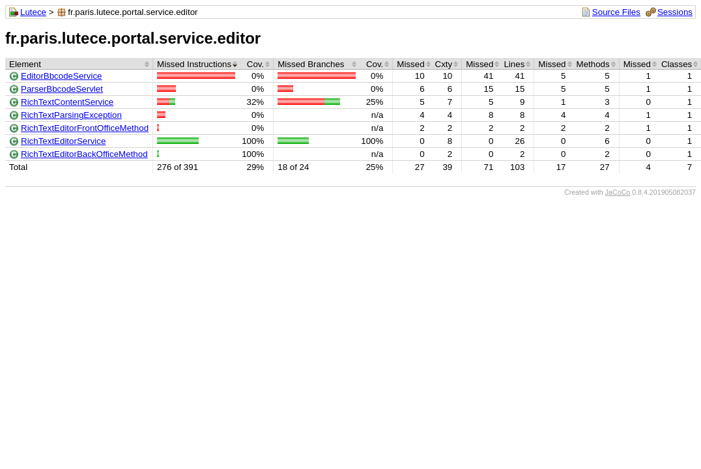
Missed (410, 64)
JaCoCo (618, 192)
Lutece (33, 12)
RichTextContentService (67, 102)
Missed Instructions (194, 64)
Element (25, 64)
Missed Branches (311, 64)
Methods (593, 64)
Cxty (444, 64)
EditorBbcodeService (61, 76)
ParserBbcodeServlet (62, 89)
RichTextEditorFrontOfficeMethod (85, 128)
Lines (514, 64)
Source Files (616, 12)
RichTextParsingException (71, 115)
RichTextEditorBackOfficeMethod (84, 154)
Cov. (255, 64)
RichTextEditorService (63, 141)
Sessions (675, 12)
